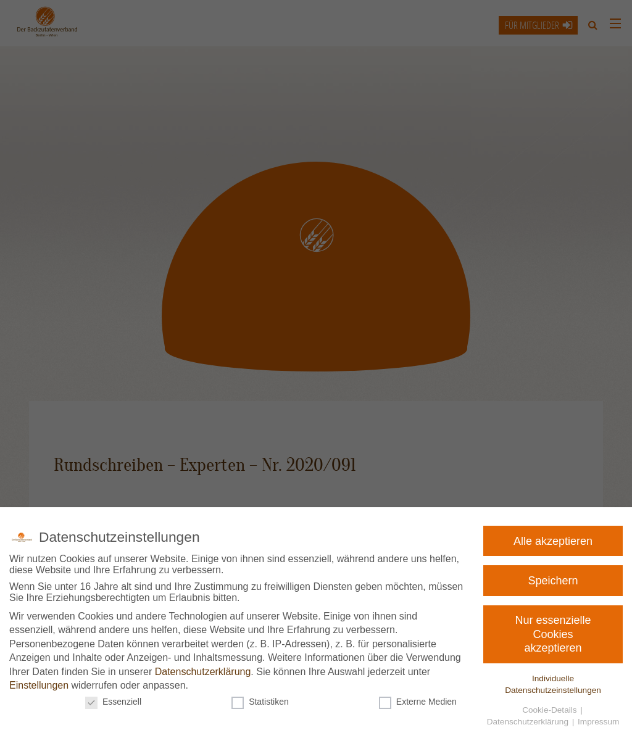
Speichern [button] (557, 580)
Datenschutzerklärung (204, 671)
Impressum (589, 718)
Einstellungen (44, 684)
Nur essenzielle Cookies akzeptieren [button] (553, 633)
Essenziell (118, 699)
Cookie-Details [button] (544, 707)
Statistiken (261, 699)
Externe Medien (415, 699)
